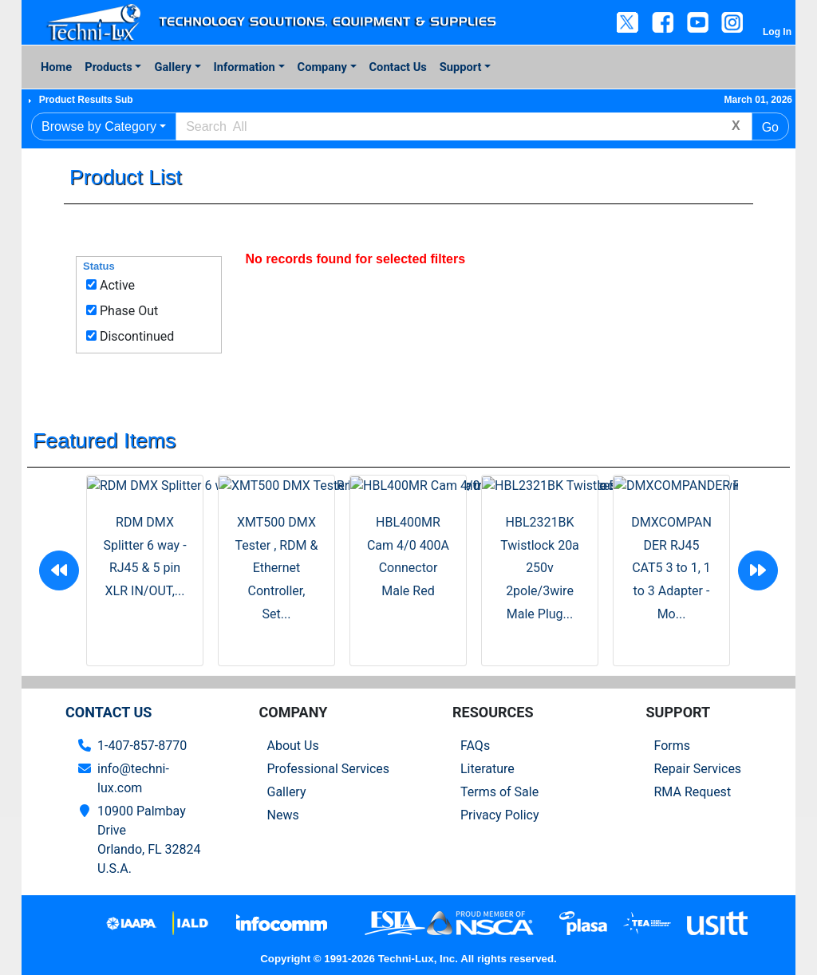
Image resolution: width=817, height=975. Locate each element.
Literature (487, 768)
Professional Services (328, 768)
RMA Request (693, 791)
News (283, 815)
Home (56, 67)
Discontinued (137, 336)
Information (244, 67)
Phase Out (129, 310)
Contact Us (398, 67)
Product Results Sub (86, 99)
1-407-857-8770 (142, 745)
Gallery (172, 67)
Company (322, 67)
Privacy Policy (499, 815)
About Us (293, 745)
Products (108, 67)
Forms (672, 745)
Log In (777, 32)
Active (117, 285)
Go (770, 127)
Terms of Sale (499, 791)
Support (461, 67)
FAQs (475, 745)
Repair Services (698, 768)
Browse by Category (98, 126)
